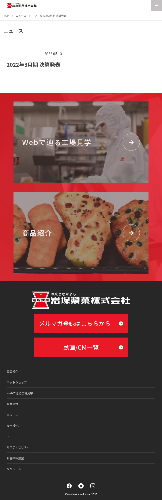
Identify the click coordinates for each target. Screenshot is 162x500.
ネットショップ (17, 382)
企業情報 (12, 404)
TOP (6, 15)
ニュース (21, 15)
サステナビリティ (18, 447)
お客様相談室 (15, 458)
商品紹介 (12, 371)
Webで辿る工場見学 (20, 393)
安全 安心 (13, 426)
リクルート (14, 469)
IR (8, 436)
